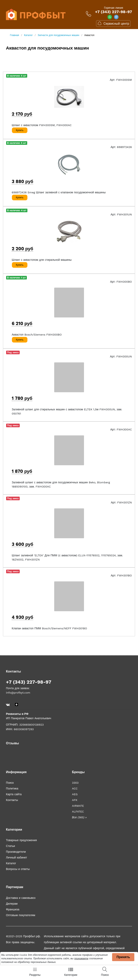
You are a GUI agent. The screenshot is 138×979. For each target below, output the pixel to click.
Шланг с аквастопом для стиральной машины (41, 259)
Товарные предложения (21, 840)
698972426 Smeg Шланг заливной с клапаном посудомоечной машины (59, 192)
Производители (16, 851)
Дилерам (11, 903)
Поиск (10, 782)
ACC (75, 788)
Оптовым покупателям (20, 915)
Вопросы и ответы (18, 869)
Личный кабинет (16, 857)
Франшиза (12, 909)
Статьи (10, 846)
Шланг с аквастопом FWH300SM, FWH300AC (42, 125)
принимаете (81, 958)
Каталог (11, 863)
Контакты (12, 800)
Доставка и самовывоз (21, 897)
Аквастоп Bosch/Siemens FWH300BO (37, 334)
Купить (19, 130)
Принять (123, 957)
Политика (12, 788)
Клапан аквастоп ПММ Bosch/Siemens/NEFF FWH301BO (49, 628)
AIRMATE (78, 805)
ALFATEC (78, 811)
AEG (75, 794)
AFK (74, 800)
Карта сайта (14, 794)
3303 (75, 782)
